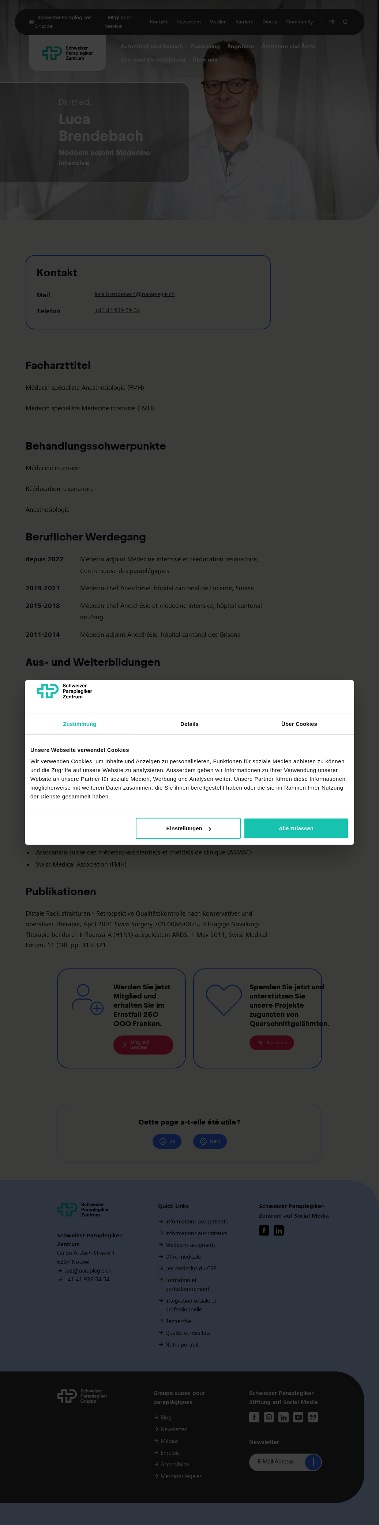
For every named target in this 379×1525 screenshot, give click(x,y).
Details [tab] (189, 724)
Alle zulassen (296, 828)
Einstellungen (188, 828)
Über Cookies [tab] (299, 724)
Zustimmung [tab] (80, 724)
